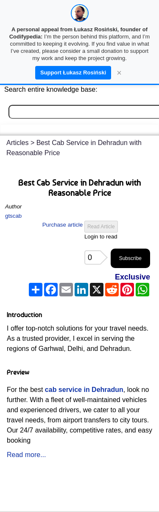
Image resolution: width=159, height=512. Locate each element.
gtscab (13, 216)
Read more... (26, 454)
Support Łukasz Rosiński (73, 72)
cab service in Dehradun (84, 389)
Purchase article (62, 225)
